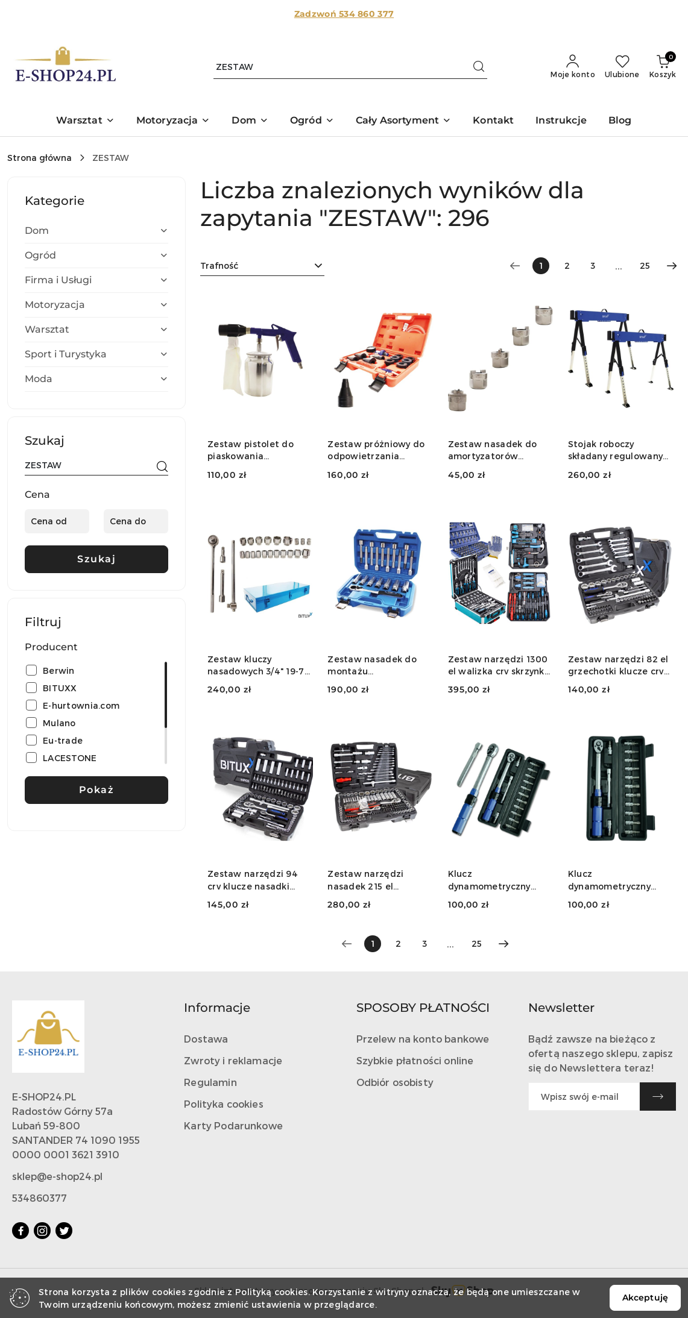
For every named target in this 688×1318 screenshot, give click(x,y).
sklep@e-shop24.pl (57, 1176)
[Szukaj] (162, 467)
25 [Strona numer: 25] (645, 265)
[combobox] (262, 266)
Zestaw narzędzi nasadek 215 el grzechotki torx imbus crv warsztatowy (377, 880)
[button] (85, 121)
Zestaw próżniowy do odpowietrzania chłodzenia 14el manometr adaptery (375, 450)
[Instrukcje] (561, 121)
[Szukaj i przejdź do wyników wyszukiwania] (478, 67)
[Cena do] (136, 521)
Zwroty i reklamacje (233, 1060)
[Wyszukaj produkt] (350, 67)
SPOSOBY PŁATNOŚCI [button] (423, 1007)
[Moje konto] (573, 67)
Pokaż (97, 790)
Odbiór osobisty (395, 1082)
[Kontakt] (493, 121)
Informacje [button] (217, 1007)
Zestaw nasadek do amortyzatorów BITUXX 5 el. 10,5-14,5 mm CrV (495, 450)
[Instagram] (42, 1230)
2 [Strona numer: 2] (567, 265)
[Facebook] (20, 1230)
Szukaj (96, 559)
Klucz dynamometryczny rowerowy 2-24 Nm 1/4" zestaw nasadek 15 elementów (500, 880)
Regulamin (210, 1082)
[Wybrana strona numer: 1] (540, 265)
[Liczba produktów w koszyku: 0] (663, 67)
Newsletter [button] (561, 1007)
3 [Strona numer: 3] (592, 265)
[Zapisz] (658, 1096)
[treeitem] (96, 231)
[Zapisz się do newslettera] (584, 1096)
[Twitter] (63, 1230)
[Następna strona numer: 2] (672, 265)
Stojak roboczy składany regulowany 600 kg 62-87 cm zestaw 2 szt (615, 450)
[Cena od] (57, 521)
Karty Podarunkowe (233, 1125)
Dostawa (206, 1038)
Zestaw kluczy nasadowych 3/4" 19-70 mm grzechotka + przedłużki (259, 665)
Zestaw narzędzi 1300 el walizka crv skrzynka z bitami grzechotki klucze (499, 665)
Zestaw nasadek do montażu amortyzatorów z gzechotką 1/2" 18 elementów (372, 665)
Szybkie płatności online (415, 1060)
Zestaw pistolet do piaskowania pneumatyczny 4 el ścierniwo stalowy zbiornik (250, 450)
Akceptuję (645, 1297)
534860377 (39, 1197)
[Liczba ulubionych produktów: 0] (622, 67)
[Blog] (620, 121)
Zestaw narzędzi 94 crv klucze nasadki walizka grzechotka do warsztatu (259, 880)
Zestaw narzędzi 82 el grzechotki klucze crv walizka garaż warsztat (618, 665)
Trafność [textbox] (219, 265)
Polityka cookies (224, 1103)
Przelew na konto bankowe (423, 1038)
